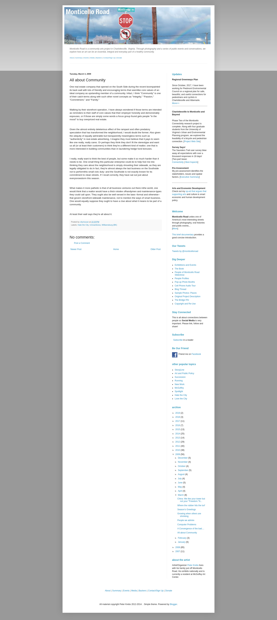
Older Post (156, 249)
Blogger (173, 604)
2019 (178, 413)
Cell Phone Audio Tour (185, 285)
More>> (175, 103)
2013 (178, 437)
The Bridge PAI (182, 300)
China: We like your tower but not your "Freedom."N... (191, 499)
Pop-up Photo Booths (185, 282)
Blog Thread (180, 289)
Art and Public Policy (184, 373)
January (182, 542)
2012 (178, 442)
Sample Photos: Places (186, 293)
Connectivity (178, 162)
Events (86, 58)
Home (116, 249)
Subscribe (178, 340)
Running (179, 380)
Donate (119, 58)
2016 (178, 425)
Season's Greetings (186, 509)
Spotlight (179, 391)
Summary (78, 58)
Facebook (196, 354)
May (180, 487)
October (182, 466)
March (181, 495)
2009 (178, 454)
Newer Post (75, 249)
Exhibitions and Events (185, 265)
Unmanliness (95, 225)
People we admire (185, 520)
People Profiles (182, 278)
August (181, 474)
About (72, 58)
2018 (178, 417)
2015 (178, 429)
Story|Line (179, 370)
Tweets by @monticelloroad (185, 251)
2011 (178, 446)
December (183, 458)
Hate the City (83, 225)
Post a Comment (82, 243)
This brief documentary (183, 234)
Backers (99, 58)
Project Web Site (192, 141)
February (182, 538)
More (175, 228)
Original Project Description (187, 296)
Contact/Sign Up (109, 58)
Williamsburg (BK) (109, 225)
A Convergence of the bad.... (190, 528)
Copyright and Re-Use (185, 303)
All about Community (187, 532)
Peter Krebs (193, 565)
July (180, 478)
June (180, 482)
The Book (179, 268)
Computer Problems (186, 524)
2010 (178, 450)
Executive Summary (189, 177)
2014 (178, 433)
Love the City (181, 398)
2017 (178, 421)
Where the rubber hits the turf (191, 505)
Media (92, 58)
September (183, 470)
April (180, 491)
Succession (180, 377)
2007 (178, 551)
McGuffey (179, 388)
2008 (178, 547)
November (183, 462)
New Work (179, 384)
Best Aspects (191, 162)
